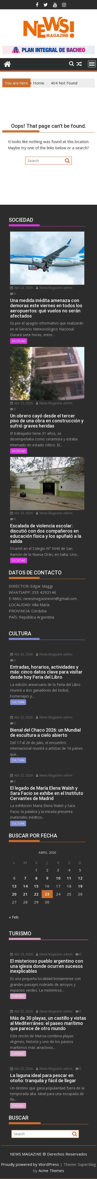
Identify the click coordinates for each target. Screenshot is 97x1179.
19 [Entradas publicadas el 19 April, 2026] (80, 886)
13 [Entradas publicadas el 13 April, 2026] (14, 886)
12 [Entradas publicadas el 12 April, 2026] (80, 878)
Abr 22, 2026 (21, 717)
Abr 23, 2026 (21, 288)
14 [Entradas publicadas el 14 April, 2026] (25, 886)
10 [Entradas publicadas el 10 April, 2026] (58, 878)
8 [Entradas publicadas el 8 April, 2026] (36, 878)
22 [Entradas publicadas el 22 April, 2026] (36, 894)
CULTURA (18, 702)
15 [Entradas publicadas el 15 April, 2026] (36, 886)
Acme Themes (51, 1170)
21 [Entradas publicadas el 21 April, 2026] (25, 894)
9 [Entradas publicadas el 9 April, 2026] (47, 878)
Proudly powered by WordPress (30, 1164)
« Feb (14, 917)
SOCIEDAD (19, 341)
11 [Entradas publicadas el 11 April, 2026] (69, 878)
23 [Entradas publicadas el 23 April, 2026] (47, 894)
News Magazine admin (54, 288)
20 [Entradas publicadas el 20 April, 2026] (14, 894)
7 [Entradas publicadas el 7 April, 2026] (25, 878)
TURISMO (18, 996)
